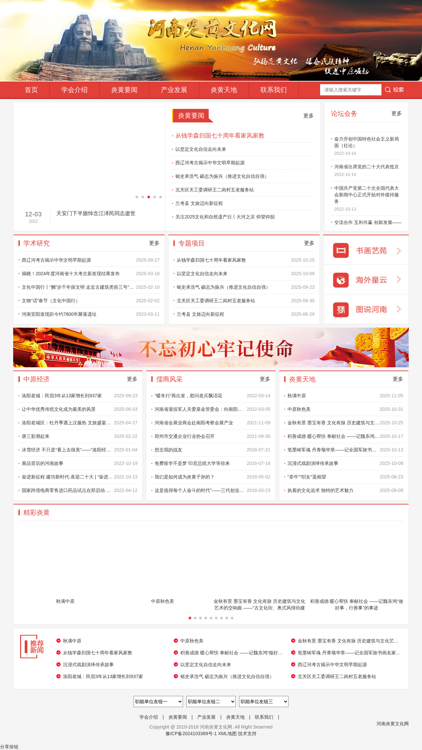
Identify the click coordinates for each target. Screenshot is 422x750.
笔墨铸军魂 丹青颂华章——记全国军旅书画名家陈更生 (345, 449)
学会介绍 (74, 89)
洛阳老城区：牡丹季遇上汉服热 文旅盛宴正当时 (79, 422)
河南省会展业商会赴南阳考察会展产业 (212, 422)
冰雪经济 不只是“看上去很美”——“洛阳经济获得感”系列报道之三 (79, 449)
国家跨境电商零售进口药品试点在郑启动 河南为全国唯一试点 (79, 490)
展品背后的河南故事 (79, 463)
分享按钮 (9, 746)
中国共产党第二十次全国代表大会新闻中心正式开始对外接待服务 (368, 200)
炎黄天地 (224, 89)
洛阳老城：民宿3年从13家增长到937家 (79, 395)
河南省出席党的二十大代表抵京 (368, 172)
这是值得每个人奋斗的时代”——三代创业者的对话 (212, 490)
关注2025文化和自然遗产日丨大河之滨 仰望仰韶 (225, 216)
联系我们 (273, 89)
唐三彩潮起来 (79, 436)
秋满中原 (345, 395)
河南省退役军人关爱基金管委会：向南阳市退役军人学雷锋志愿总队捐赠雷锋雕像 (212, 409)
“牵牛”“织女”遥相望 (345, 476)
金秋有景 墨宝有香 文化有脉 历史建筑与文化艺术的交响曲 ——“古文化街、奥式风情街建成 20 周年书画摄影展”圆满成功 (345, 422)
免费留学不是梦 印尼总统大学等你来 (212, 463)
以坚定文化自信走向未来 (200, 149)
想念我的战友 (212, 449)
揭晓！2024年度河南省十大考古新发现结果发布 (91, 273)
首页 (31, 89)
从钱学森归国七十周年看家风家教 (219, 135)
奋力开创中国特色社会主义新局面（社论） (368, 148)
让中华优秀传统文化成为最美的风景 (79, 409)
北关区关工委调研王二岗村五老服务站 (214, 189)
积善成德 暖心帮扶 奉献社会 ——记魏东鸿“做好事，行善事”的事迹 (345, 436)
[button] (137, 197)
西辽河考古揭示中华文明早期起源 (210, 162)
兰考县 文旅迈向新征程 (199, 203)
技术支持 (247, 733)
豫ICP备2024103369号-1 (191, 733)
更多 (308, 115)
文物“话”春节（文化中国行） (91, 300)
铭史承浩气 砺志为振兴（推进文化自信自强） (222, 176)
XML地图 (227, 733)
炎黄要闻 (124, 89)
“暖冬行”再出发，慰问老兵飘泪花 (212, 395)
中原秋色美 (345, 409)
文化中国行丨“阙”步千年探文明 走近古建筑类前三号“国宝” (91, 287)
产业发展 (174, 89)
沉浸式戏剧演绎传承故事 (345, 463)
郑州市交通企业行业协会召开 (212, 436)
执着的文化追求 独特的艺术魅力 (345, 490)
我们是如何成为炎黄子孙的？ (212, 476)
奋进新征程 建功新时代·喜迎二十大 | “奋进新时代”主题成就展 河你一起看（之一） (79, 476)
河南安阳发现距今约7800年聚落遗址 (91, 314)
